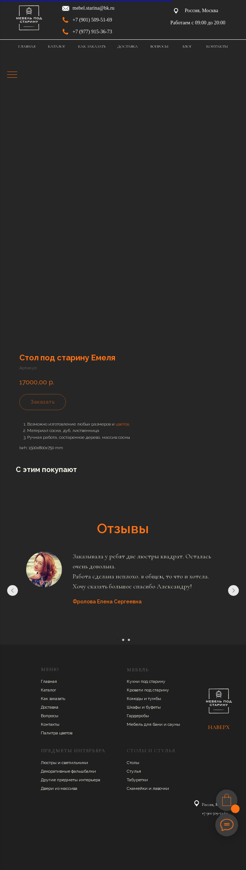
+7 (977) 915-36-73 (92, 31)
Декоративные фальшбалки (68, 771)
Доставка (49, 707)
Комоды (135, 698)
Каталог (48, 689)
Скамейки (138, 788)
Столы (133, 762)
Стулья (134, 771)
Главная (49, 681)
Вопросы (49, 715)
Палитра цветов (56, 732)
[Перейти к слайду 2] (123, 640)
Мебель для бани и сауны (153, 724)
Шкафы (134, 707)
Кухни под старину (146, 681)
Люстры (49, 762)
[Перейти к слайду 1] (117, 640)
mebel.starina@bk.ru (94, 8)
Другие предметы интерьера (70, 779)
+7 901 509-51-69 (215, 813)
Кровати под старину (148, 689)
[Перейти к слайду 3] (129, 640)
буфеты (153, 707)
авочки (162, 788)
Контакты (50, 724)
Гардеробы (138, 715)
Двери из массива (59, 788)
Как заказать (53, 698)
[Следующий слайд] (233, 590)
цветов (122, 424)
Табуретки (137, 779)
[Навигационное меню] (12, 75)
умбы (155, 698)
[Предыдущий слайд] (12, 590)
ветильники (76, 762)
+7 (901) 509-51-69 (92, 20)
